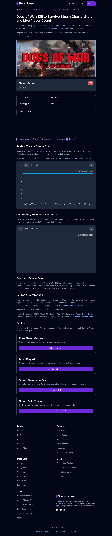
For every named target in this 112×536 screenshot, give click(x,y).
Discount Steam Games (66, 467)
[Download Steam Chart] (91, 165)
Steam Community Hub (83, 317)
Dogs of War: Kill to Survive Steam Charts (68, 10)
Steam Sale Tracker (65, 463)
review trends (63, 28)
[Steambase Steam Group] (61, 510)
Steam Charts (23, 448)
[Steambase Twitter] (64, 510)
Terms (46, 531)
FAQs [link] (72, 139)
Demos (20, 439)
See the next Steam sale (56, 411)
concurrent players (49, 28)
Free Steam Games (65, 472)
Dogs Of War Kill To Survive (39, 10)
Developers (22, 476)
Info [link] (35, 139)
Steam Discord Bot (25, 500)
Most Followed (63, 439)
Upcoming (61, 448)
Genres (20, 463)
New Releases (63, 444)
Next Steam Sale (24, 509)
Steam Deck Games (65, 452)
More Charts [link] (60, 139)
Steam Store (87, 314)
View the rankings (56, 369)
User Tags (21, 472)
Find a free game (55, 348)
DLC (19, 435)
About (62, 531)
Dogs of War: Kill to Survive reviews (73, 158)
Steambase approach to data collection (75, 305)
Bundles (20, 444)
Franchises (21, 485)
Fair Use (55, 531)
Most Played (62, 435)
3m (21, 165)
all (37, 165)
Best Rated (61, 430)
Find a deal (56, 390)
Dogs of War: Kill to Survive (66, 25)
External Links (56, 111)
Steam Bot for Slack (25, 504)
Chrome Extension (24, 496)
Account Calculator (25, 513)
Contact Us (72, 531)
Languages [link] (46, 139)
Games (23, 10)
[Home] (17, 10)
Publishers (21, 481)
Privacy (39, 531)
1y (32, 165)
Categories (21, 467)
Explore (91, 3)
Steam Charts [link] (23, 139)
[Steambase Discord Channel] (57, 510)
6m (26, 165)
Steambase (60, 501)
